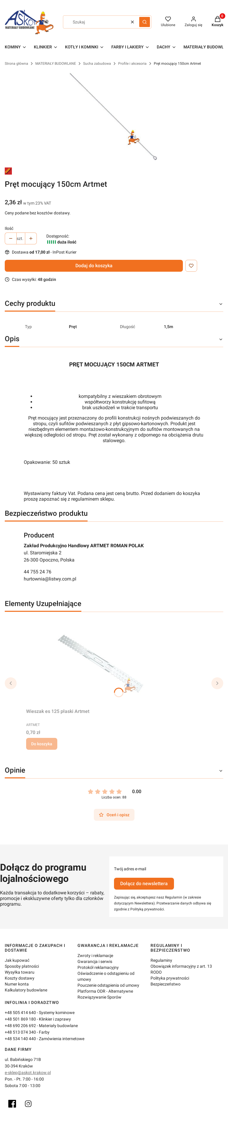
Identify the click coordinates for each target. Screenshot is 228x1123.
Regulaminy (161, 960)
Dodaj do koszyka (94, 265)
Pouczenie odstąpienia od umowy (108, 985)
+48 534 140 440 (20, 1038)
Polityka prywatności (170, 978)
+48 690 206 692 (20, 1025)
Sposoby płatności (22, 966)
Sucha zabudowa (97, 63)
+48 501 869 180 (20, 1019)
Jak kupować (17, 960)
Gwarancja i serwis (94, 961)
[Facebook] (12, 1104)
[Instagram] (28, 1104)
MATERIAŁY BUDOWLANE (55, 63)
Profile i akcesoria (132, 63)
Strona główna (16, 63)
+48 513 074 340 (20, 1032)
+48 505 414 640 (20, 1012)
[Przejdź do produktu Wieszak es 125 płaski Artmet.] (100, 661)
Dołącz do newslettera (144, 883)
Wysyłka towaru (19, 972)
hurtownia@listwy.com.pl (50, 579)
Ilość (9, 228)
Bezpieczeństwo (165, 984)
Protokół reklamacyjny (98, 967)
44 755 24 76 (37, 572)
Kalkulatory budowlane (26, 990)
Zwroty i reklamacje (95, 955)
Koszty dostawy (19, 978)
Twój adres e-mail (130, 868)
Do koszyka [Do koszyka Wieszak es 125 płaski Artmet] (41, 743)
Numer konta (17, 984)
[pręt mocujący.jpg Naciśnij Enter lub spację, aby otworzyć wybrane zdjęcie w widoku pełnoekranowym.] (114, 117)
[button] (144, 22)
